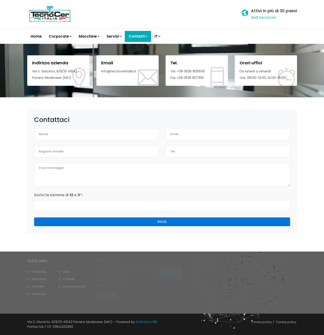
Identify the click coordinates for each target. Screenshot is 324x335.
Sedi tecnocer (263, 17)
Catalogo (39, 294)
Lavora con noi (74, 286)
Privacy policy (261, 322)
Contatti (138, 36)
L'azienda (39, 272)
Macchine (89, 36)
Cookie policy (286, 322)
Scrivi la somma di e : (58, 195)
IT (158, 36)
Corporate (60, 36)
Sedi (66, 272)
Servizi (114, 36)
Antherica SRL (147, 322)
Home (36, 36)
